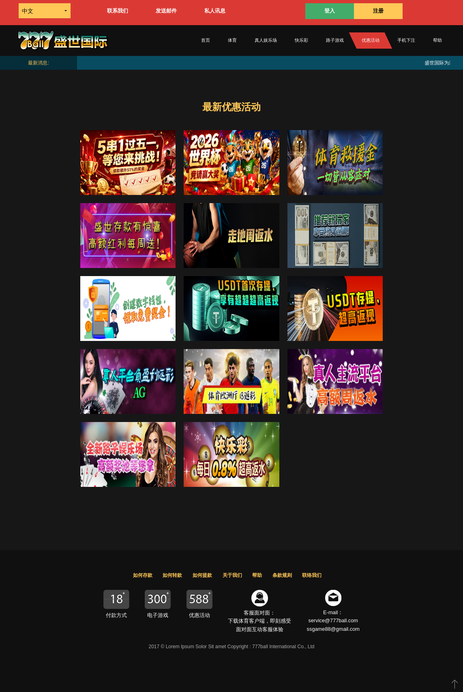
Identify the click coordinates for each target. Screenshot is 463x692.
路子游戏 (335, 40)
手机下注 (406, 40)
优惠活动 (370, 40)
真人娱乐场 (266, 40)
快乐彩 (301, 40)
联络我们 (312, 575)
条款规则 (282, 575)
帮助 (437, 40)
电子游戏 (157, 615)
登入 (329, 11)
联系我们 (117, 11)
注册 (378, 11)
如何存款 (142, 575)
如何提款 (202, 575)
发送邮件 (166, 11)
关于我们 (232, 575)
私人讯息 (214, 11)
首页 (205, 40)
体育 (232, 40)
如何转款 (172, 575)
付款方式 (116, 615)
